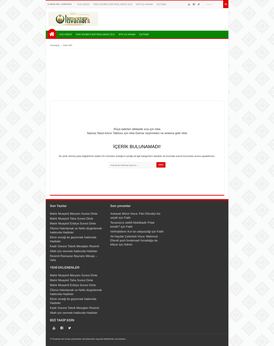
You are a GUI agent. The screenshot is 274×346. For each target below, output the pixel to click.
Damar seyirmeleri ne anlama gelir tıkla (161, 133)
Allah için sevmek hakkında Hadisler (74, 251)
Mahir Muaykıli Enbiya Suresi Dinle (73, 223)
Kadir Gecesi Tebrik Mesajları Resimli (74, 246)
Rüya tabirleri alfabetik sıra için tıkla (137, 129)
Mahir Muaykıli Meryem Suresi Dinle (74, 213)
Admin (128, 244)
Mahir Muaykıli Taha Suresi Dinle (71, 218)
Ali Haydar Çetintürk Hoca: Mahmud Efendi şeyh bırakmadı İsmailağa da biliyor (134, 240)
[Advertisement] (137, 74)
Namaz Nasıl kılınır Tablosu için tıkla (111, 133)
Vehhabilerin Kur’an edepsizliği (130, 231)
